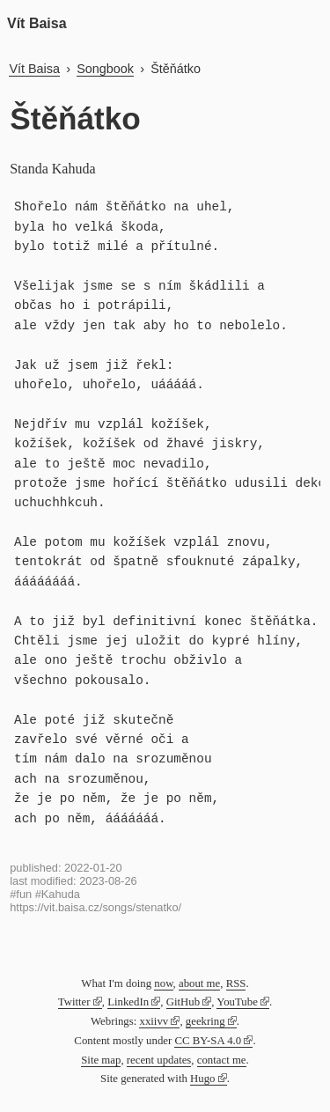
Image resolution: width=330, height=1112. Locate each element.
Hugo (202, 1078)
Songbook (105, 69)
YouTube (237, 1002)
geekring (205, 1021)
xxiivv (153, 1021)
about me (199, 983)
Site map (101, 1060)
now (163, 983)
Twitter (74, 1002)
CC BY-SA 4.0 (207, 1041)
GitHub (183, 1002)
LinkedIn (128, 1002)
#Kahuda (57, 894)
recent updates (159, 1060)
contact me (221, 1060)
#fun (21, 894)
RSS (236, 983)
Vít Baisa (37, 23)
